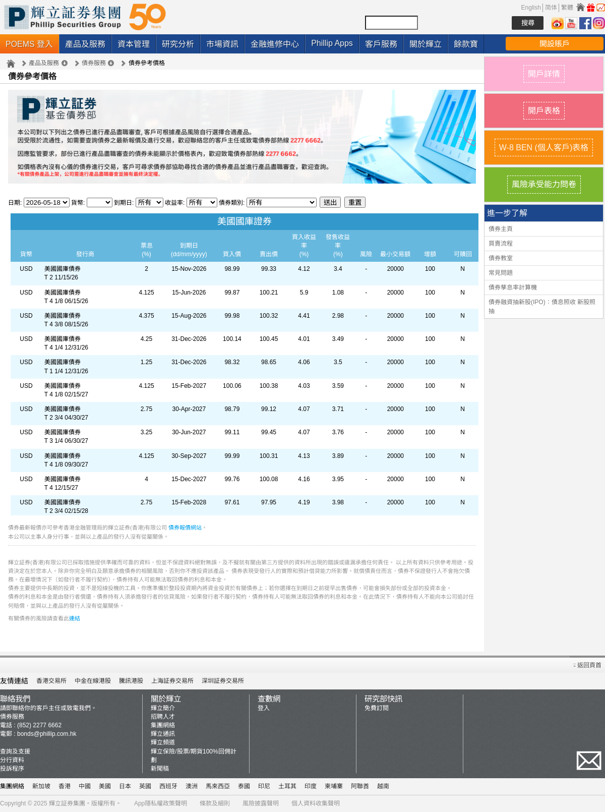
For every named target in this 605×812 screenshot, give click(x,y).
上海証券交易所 (172, 680)
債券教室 (501, 258)
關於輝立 (425, 44)
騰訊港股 (131, 680)
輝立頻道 (163, 742)
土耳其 (287, 786)
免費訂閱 (377, 708)
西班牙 (168, 786)
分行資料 (12, 760)
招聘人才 (163, 716)
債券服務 (94, 63)
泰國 (244, 786)
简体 (551, 7)
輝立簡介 (163, 708)
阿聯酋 (360, 786)
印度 (311, 786)
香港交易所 (51, 680)
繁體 (567, 7)
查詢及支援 (15, 751)
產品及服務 (85, 44)
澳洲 (192, 786)
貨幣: (78, 202)
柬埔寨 (334, 786)
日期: (15, 202)
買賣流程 (501, 243)
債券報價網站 (185, 528)
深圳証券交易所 (223, 680)
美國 (105, 786)
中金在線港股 (93, 680)
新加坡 (41, 786)
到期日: (125, 202)
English (531, 7)
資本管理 (133, 44)
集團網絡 (163, 725)
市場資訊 (222, 44)
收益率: (176, 202)
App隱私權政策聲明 (160, 803)
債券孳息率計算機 (513, 287)
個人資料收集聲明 (315, 803)
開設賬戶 (554, 43)
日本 (125, 786)
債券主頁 (501, 229)
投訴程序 (12, 768)
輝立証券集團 (67, 803)
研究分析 (178, 44)
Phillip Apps (332, 43)
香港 (64, 786)
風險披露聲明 (261, 803)
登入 (264, 708)
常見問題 (501, 272)
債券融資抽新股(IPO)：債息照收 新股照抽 (542, 307)
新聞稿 (160, 768)
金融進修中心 (275, 44)
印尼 (264, 786)
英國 (145, 786)
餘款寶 (466, 44)
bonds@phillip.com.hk (47, 733)
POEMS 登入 (29, 44)
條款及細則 (215, 803)
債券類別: (233, 202)
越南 (383, 786)
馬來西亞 (218, 786)
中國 (85, 786)
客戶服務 (381, 44)
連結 (74, 618)
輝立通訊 (163, 733)
